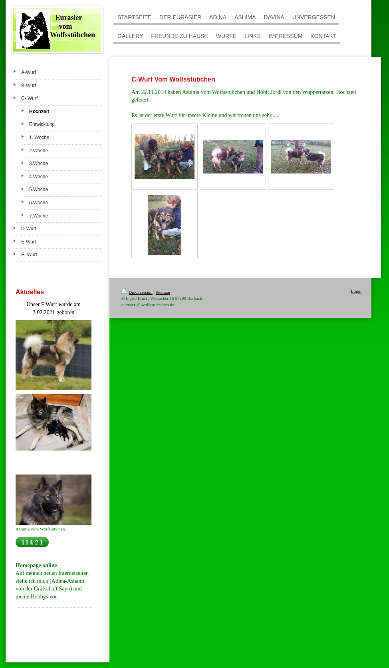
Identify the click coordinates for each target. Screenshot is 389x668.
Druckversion (137, 292)
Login (356, 291)
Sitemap (163, 292)
